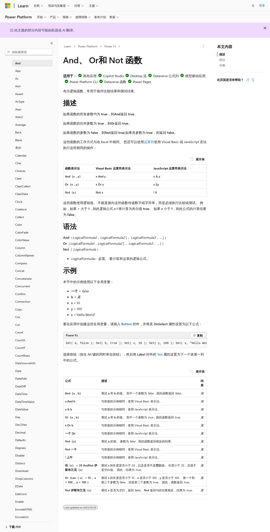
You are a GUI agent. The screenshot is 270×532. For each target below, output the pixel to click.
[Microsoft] (8, 5)
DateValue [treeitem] (21, 409)
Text (160, 354)
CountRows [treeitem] (22, 355)
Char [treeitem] (18, 163)
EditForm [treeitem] (21, 494)
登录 (262, 5)
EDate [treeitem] (19, 486)
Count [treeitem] (19, 332)
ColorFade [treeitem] (21, 232)
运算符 (149, 142)
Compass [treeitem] (21, 263)
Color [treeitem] (18, 225)
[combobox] (29, 52)
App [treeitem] (17, 71)
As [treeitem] (16, 79)
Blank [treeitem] (18, 140)
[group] (135, 343)
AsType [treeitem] (19, 101)
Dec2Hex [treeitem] (21, 425)
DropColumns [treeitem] (24, 479)
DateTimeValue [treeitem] (24, 402)
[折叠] (51, 43)
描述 (222, 54)
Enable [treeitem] (19, 502)
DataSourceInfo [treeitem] (25, 363)
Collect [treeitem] (19, 217)
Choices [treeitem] (20, 171)
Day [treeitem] (17, 417)
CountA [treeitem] (20, 340)
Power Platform (87, 46)
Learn (67, 46)
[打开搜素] (253, 5)
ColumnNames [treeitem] (24, 255)
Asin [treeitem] (18, 86)
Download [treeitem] (21, 471)
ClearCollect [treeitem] (23, 186)
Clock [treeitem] (18, 202)
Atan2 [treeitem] (19, 117)
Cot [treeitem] (17, 325)
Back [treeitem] (18, 132)
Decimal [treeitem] (20, 432)
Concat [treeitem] (19, 271)
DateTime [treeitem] (21, 394)
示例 (222, 65)
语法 (222, 60)
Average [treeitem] (20, 125)
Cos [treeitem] (17, 317)
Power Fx (110, 46)
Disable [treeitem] (19, 455)
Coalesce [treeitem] (21, 209)
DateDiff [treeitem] (20, 386)
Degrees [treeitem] (20, 448)
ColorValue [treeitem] (22, 240)
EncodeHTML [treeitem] (23, 509)
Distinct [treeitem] (20, 463)
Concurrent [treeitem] (22, 286)
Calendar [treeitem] (21, 155)
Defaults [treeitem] (20, 440)
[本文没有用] (252, 79)
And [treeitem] (17, 63)
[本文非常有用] (247, 79)
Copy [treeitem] (18, 309)
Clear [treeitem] (18, 178)
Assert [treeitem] (19, 94)
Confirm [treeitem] (20, 294)
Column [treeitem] (20, 248)
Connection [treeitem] (22, 302)
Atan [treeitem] (18, 109)
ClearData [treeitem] (21, 194)
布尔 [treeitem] (18, 148)
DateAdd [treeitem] (21, 378)
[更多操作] (203, 46)
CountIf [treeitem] (20, 348)
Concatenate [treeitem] (23, 279)
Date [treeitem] (18, 371)
